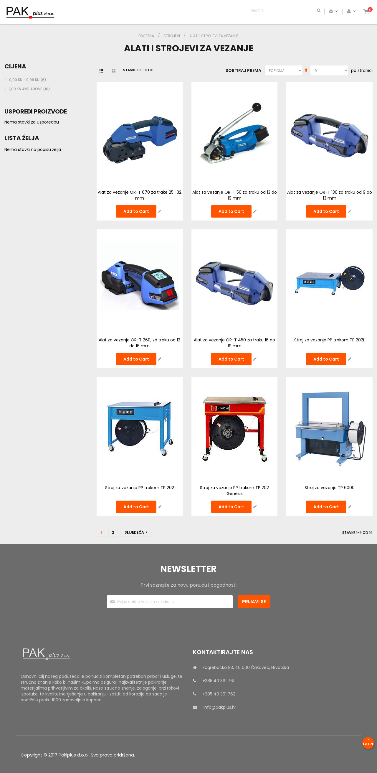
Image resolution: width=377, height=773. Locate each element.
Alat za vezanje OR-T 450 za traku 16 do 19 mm (234, 343)
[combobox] (308, 11)
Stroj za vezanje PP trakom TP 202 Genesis (234, 490)
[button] (160, 211)
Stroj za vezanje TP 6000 (330, 488)
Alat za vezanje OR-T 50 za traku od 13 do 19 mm (234, 195)
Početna (146, 35)
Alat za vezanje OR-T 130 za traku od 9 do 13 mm (329, 195)
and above (30, 88)
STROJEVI (172, 35)
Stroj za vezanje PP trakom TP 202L (329, 340)
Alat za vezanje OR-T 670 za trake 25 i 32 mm (139, 195)
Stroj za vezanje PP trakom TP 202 (139, 488)
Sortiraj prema (243, 70)
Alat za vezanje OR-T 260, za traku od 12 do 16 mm (139, 343)
